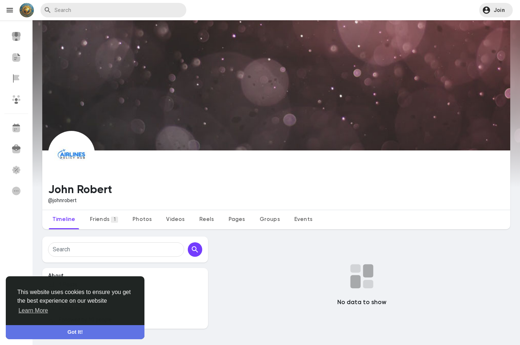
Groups (270, 219)
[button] (496, 10)
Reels (206, 219)
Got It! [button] (75, 332)
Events (303, 219)
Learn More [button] (33, 310)
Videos (175, 219)
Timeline (63, 219)
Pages (237, 219)
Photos (142, 219)
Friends (104, 220)
